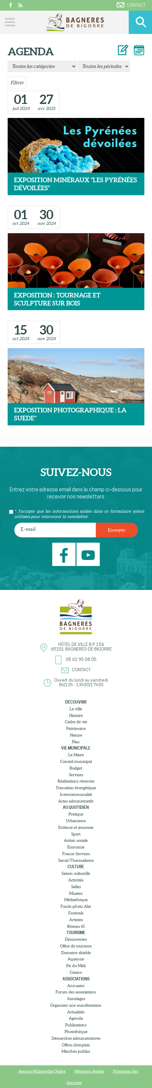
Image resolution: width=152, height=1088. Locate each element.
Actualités (75, 1012)
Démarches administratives (76, 1038)
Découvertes (76, 939)
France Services (76, 853)
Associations (76, 978)
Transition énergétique (76, 788)
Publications (75, 1025)
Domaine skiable (76, 952)
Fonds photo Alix (76, 906)
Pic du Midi (76, 965)
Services (76, 775)
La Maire (76, 755)
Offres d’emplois (76, 1045)
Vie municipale (75, 748)
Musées (75, 893)
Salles (76, 886)
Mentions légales (89, 1071)
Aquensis (76, 959)
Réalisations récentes (76, 781)
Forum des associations (76, 992)
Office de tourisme (76, 946)
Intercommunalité (76, 794)
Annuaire (75, 985)
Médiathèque (76, 899)
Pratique (76, 814)
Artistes (76, 919)
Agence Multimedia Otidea (42, 1071)
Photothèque (76, 1031)
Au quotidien (76, 807)
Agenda (76, 1018)
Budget (76, 768)
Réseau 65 (76, 926)
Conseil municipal (76, 761)
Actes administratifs (75, 801)
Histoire (76, 715)
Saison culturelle (76, 873)
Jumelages (76, 998)
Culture (76, 866)
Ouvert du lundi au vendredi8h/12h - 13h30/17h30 (81, 682)
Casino (76, 972)
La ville (76, 709)
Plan (76, 742)
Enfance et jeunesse (75, 827)
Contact (131, 5)
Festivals (75, 913)
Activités (75, 880)
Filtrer (17, 82)
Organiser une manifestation (75, 1005)
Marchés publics (76, 1051)
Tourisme (76, 932)
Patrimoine (76, 728)
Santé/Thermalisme (76, 860)
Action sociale (76, 840)
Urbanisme (76, 820)
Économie (75, 847)
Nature (76, 735)
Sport (75, 834)
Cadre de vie (76, 722)
